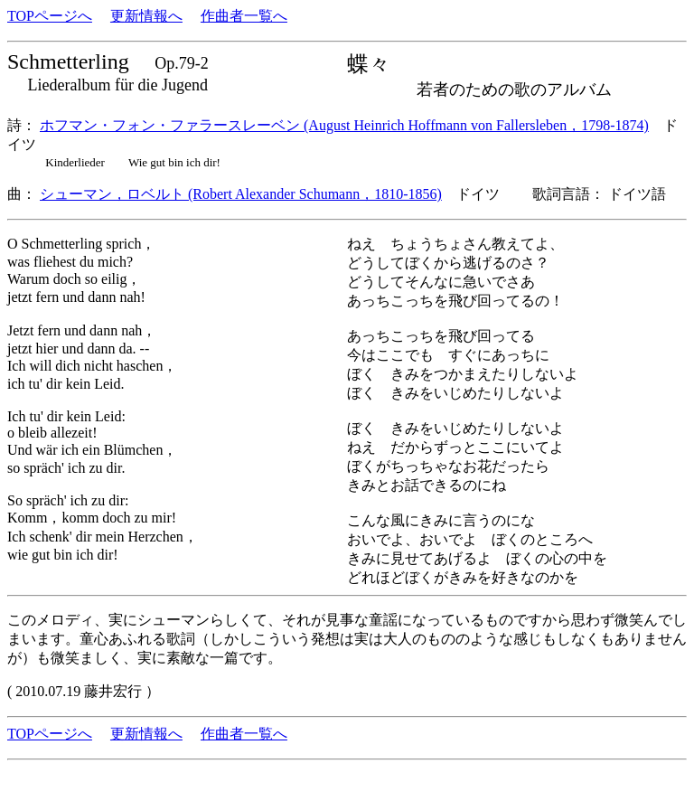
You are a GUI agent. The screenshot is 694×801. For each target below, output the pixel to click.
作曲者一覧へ (244, 16)
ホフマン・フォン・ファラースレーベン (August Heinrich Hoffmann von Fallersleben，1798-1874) (344, 125)
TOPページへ (49, 16)
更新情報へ (146, 16)
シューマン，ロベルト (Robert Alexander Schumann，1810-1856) (241, 194)
